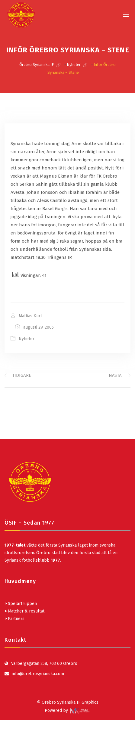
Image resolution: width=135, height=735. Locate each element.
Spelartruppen (22, 603)
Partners (14, 618)
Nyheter (26, 338)
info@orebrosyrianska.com (38, 673)
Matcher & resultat (24, 611)
